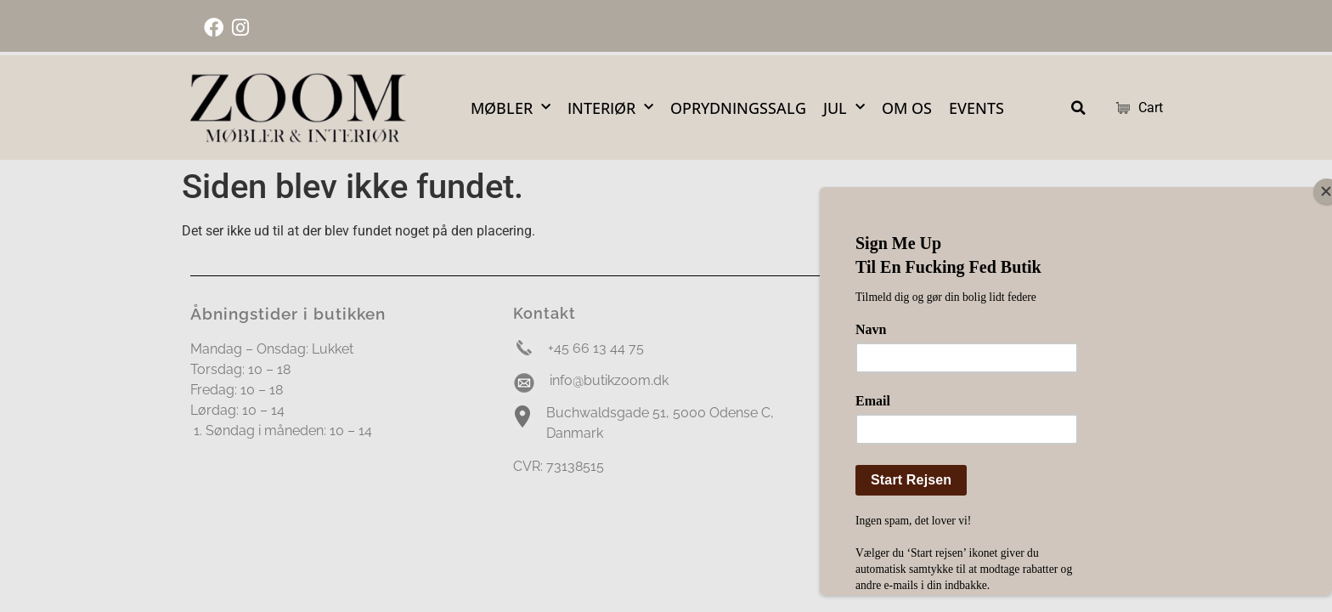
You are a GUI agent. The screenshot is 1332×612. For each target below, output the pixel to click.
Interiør (610, 108)
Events (976, 108)
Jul (844, 108)
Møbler (510, 108)
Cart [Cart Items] (1129, 107)
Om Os (907, 108)
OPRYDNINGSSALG (738, 108)
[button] (1078, 107)
